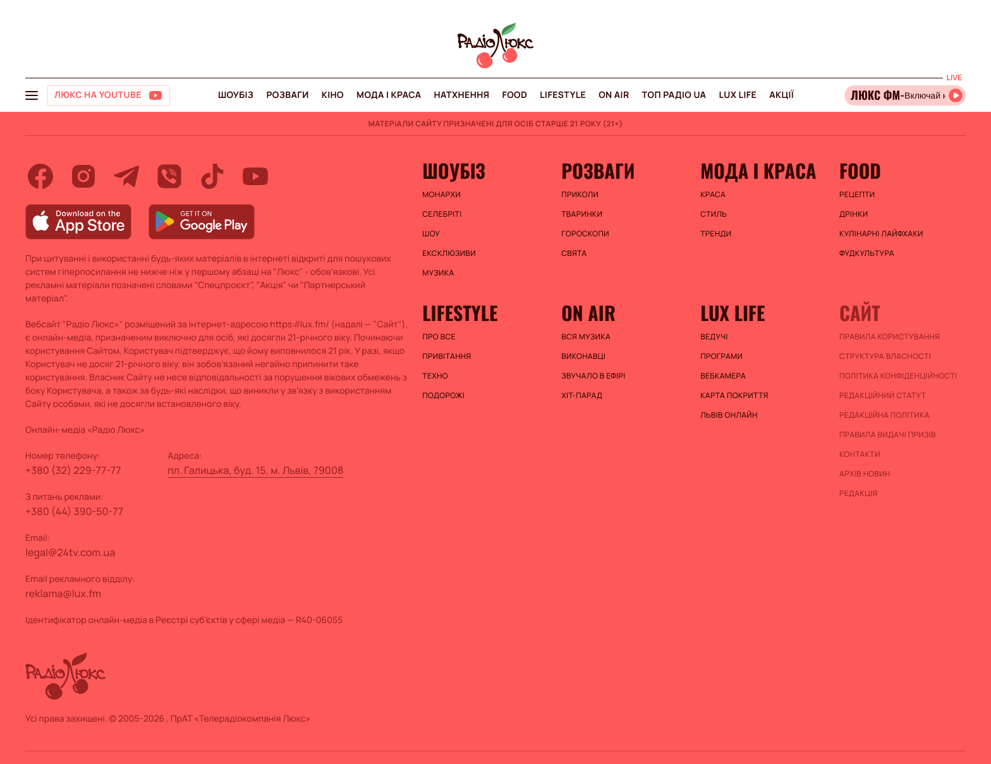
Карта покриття (734, 396)
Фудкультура (866, 253)
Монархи (441, 195)
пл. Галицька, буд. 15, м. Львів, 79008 (255, 470)
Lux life (738, 95)
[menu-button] (31, 95)
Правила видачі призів (887, 435)
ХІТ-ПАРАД (581, 396)
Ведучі (714, 337)
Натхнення (462, 95)
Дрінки (853, 214)
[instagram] (83, 176)
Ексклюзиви (449, 253)
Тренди (715, 234)
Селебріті (441, 214)
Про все (439, 337)
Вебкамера (723, 376)
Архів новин (865, 474)
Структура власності (885, 356)
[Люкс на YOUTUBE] (108, 95)
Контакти (859, 454)
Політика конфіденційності (898, 376)
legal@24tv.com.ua (70, 552)
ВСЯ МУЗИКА (586, 337)
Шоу (431, 234)
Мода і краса (389, 95)
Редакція (858, 493)
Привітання (446, 356)
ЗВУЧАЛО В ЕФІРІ (593, 376)
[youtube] (255, 176)
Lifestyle (563, 95)
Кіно (333, 95)
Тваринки (581, 214)
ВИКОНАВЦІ (583, 356)
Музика (438, 273)
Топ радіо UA (674, 95)
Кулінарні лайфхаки (881, 234)
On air (614, 95)
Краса (713, 195)
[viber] (169, 176)
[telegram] (126, 176)
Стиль (713, 214)
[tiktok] (212, 176)
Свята (574, 253)
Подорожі (443, 396)
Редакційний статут (882, 396)
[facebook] (40, 176)
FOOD (514, 95)
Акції (781, 95)
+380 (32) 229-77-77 (73, 470)
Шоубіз (235, 95)
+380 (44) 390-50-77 (74, 511)
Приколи (580, 195)
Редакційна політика (884, 415)
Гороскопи (585, 234)
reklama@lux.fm (63, 593)
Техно (435, 376)
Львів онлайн (729, 415)
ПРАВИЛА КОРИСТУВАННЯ (889, 337)
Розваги (287, 95)
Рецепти (857, 195)
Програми (721, 356)
